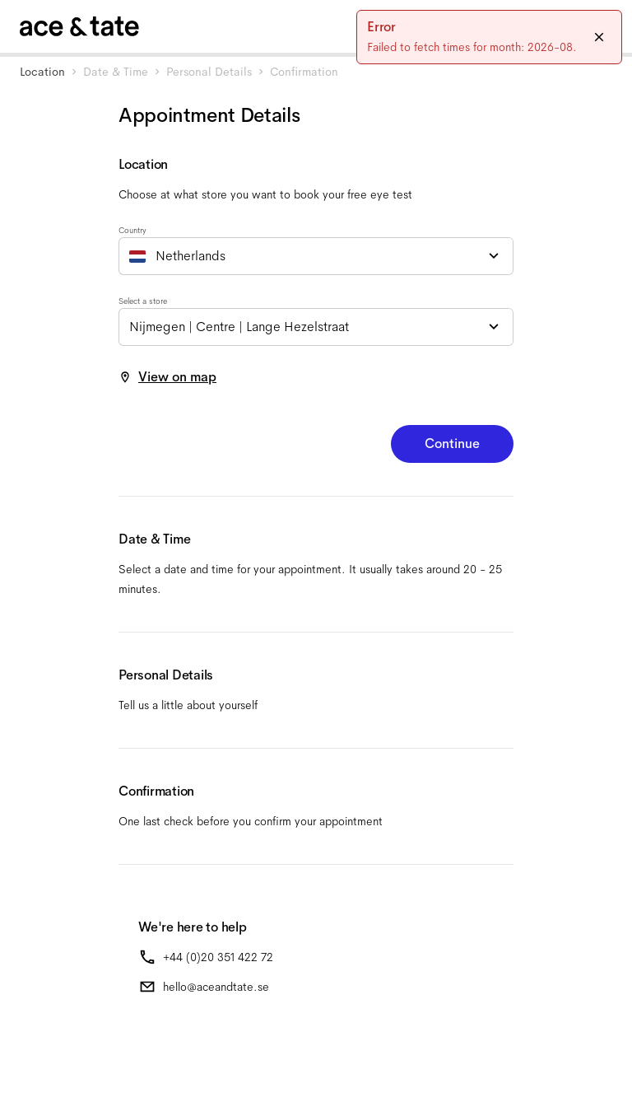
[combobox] (316, 256)
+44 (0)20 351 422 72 (218, 957)
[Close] (599, 37)
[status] (489, 37)
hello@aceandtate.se (216, 986)
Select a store (142, 301)
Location (42, 71)
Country (132, 230)
